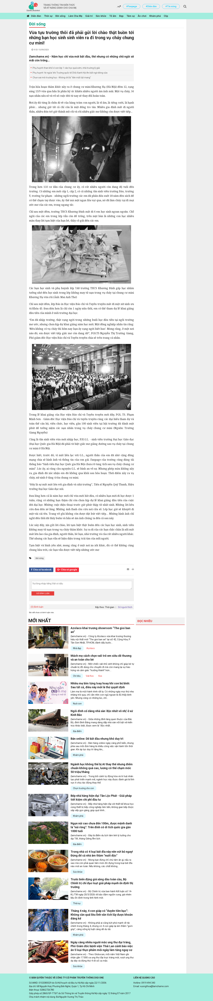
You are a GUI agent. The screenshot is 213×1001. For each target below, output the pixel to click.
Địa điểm (77, 731)
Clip (166, 16)
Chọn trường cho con (83, 788)
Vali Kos (90, 676)
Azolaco (90, 648)
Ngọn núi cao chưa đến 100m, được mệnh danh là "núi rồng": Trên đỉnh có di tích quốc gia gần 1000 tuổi (101, 827)
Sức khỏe (101, 16)
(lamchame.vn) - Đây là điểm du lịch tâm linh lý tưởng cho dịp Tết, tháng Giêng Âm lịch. (101, 837)
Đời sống (60, 16)
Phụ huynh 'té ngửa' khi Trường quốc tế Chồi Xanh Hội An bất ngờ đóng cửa (70, 72)
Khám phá (155, 16)
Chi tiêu (77, 676)
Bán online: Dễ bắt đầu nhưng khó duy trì (97, 738)
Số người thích (125, 607)
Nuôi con (77, 703)
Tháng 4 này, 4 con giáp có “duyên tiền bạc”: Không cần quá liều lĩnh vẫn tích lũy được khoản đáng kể (102, 914)
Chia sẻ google (69, 569)
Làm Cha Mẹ (75, 16)
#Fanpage (131, 6)
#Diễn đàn (151, 6)
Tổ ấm (112, 16)
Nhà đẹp (77, 648)
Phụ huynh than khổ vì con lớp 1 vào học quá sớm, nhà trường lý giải (66, 68)
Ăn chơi (142, 16)
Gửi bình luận (42, 593)
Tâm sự (131, 16)
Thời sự (48, 16)
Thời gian (109, 607)
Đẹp (121, 16)
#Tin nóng (170, 6)
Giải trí (89, 16)
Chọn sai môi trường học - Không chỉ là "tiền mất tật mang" (62, 77)
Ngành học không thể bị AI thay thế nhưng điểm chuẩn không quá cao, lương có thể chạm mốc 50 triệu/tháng (102, 768)
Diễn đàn (36, 16)
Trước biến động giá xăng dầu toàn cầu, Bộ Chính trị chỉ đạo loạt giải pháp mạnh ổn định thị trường (102, 883)
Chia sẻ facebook (42, 569)
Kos (100, 676)
